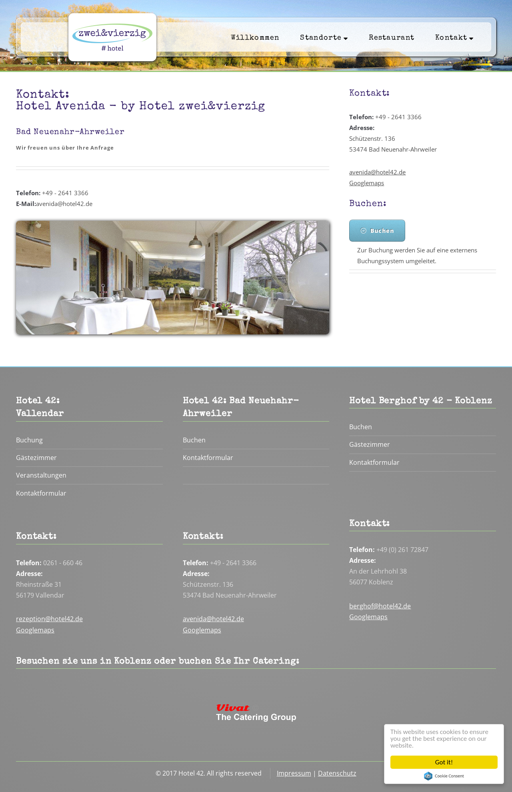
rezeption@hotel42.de (49, 618)
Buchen (382, 230)
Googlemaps (366, 183)
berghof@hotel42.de (380, 606)
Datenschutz (337, 773)
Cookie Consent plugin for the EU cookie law (444, 776)
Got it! (444, 762)
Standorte (324, 38)
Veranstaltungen (41, 475)
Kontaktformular (41, 493)
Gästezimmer (36, 457)
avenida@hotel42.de (377, 172)
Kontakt (454, 38)
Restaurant (391, 38)
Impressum (294, 773)
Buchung (29, 440)
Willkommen (255, 38)
